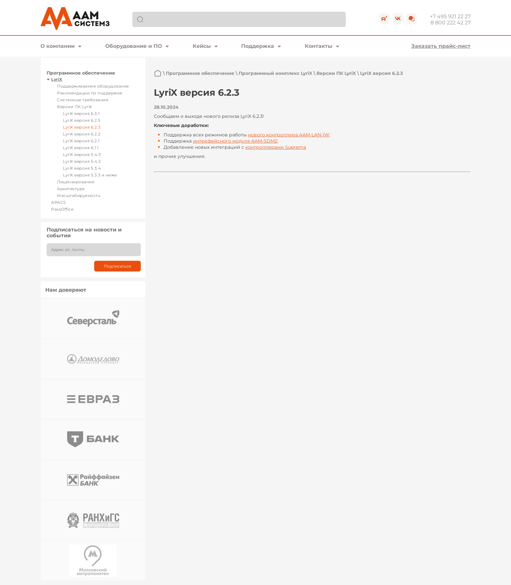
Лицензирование (75, 181)
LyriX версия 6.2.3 (81, 127)
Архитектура (71, 188)
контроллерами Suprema (275, 147)
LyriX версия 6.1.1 (80, 147)
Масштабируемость (78, 195)
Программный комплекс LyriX (275, 73)
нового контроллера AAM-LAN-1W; (289, 135)
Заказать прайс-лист (441, 46)
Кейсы (202, 46)
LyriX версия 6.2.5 (81, 120)
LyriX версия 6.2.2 (81, 134)
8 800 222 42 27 (451, 23)
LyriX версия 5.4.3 (82, 154)
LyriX (57, 79)
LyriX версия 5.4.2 (82, 161)
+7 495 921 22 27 (450, 16)
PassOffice (62, 209)
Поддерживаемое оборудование (93, 86)
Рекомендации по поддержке (89, 93)
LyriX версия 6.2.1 (81, 140)
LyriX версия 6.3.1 (81, 113)
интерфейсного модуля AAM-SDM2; (235, 141)
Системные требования (82, 99)
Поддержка (257, 46)
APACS (58, 202)
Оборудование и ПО (133, 46)
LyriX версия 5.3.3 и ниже (90, 175)
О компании (57, 46)
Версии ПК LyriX (74, 106)
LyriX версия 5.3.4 (82, 168)
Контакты (318, 46)
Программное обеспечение (81, 73)
